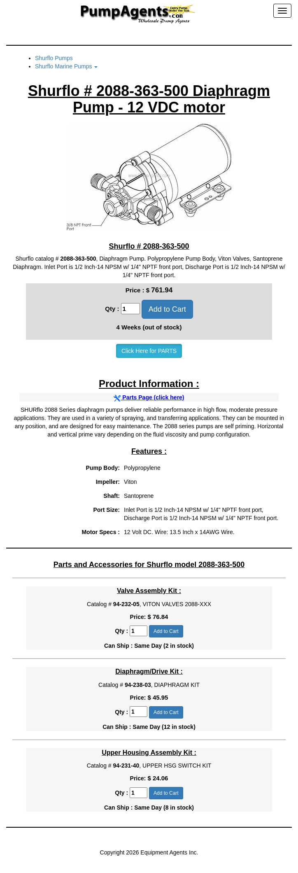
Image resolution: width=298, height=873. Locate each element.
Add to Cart (167, 309)
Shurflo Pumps (54, 58)
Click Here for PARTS (149, 351)
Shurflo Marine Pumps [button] (66, 66)
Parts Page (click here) (149, 397)
